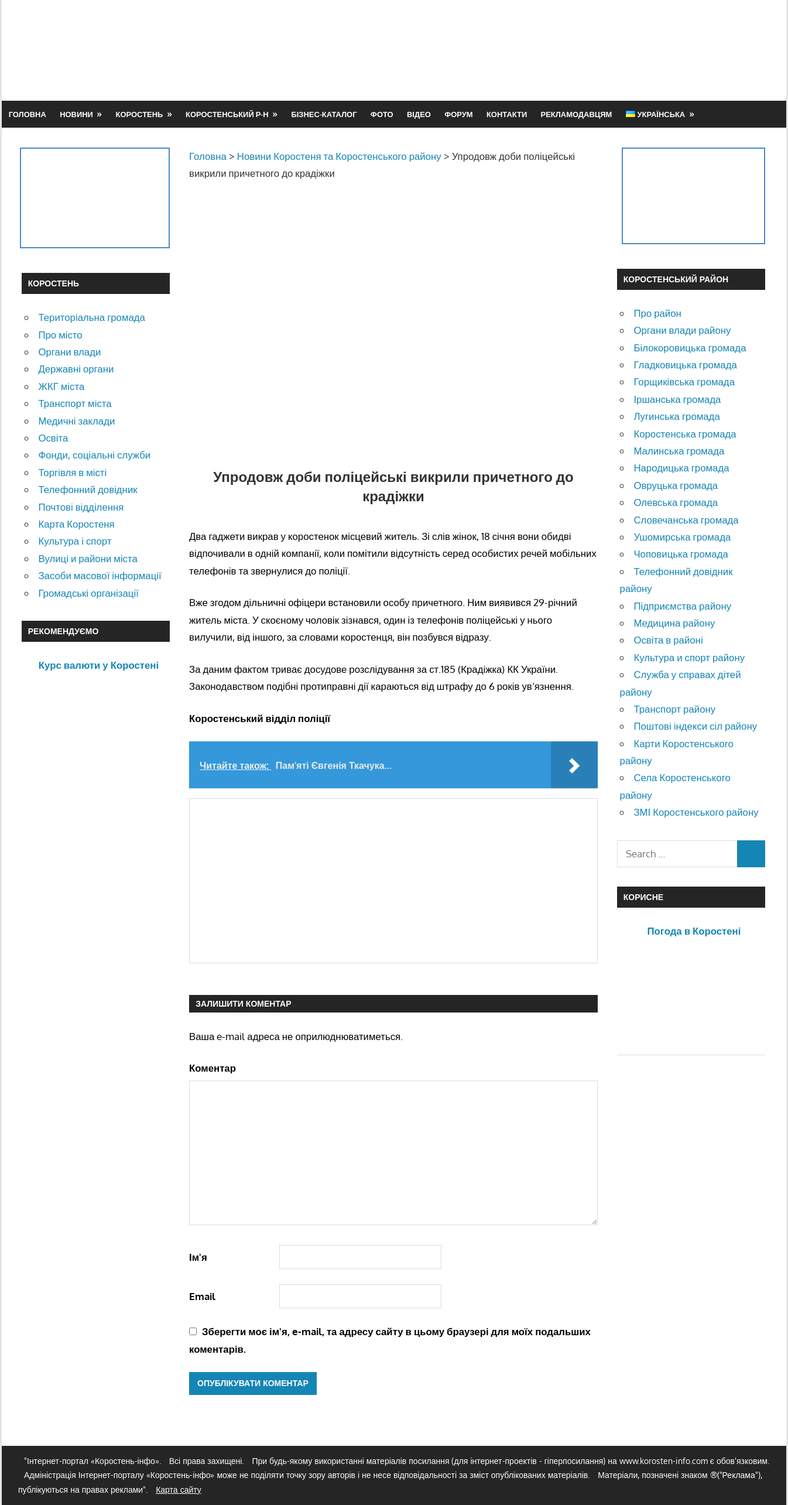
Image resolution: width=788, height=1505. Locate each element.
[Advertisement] (553, 49)
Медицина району (674, 623)
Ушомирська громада (682, 537)
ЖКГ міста (61, 386)
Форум (458, 114)
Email (202, 1296)
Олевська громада (675, 502)
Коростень (139, 114)
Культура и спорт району (689, 657)
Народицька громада (681, 467)
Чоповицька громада (680, 554)
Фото (382, 114)
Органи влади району (682, 330)
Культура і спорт (74, 541)
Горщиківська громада (684, 381)
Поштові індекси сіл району (695, 726)
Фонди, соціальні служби (94, 455)
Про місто (60, 335)
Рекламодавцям (576, 114)
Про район (657, 313)
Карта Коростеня (76, 524)
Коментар (212, 1068)
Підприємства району (682, 606)
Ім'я (198, 1257)
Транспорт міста (74, 403)
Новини (76, 114)
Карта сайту (178, 1489)
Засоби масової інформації (99, 575)
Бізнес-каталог (324, 114)
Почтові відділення (81, 507)
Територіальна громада (91, 317)
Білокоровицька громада (689, 347)
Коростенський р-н (227, 114)
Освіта (53, 438)
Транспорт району (674, 709)
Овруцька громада (675, 485)
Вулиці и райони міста (87, 558)
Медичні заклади (76, 421)
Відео (419, 114)
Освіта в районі (668, 640)
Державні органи (76, 368)
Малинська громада (678, 450)
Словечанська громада (685, 520)
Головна (27, 114)
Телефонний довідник (87, 489)
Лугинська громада (676, 416)
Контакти (506, 114)
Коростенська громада (684, 433)
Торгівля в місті (72, 472)
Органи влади (69, 352)
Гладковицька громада (684, 364)
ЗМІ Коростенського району (695, 812)
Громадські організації (88, 593)
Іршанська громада (677, 399)
